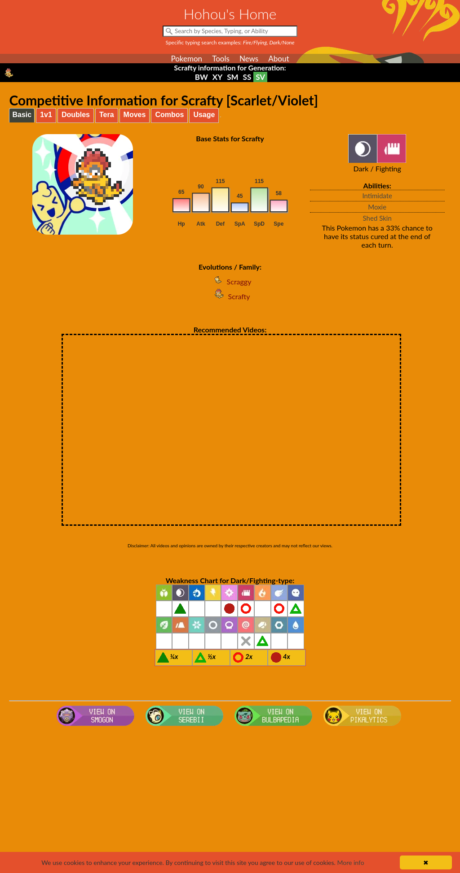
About (278, 58)
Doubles (76, 114)
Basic (21, 114)
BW (201, 77)
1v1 (46, 114)
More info (350, 862)
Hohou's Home (230, 13)
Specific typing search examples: (230, 42)
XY (217, 77)
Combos (169, 114)
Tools (221, 58)
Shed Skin (377, 218)
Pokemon (186, 58)
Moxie (377, 207)
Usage (204, 114)
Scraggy (230, 281)
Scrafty (230, 296)
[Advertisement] (230, 801)
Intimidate (377, 196)
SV (260, 77)
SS (247, 77)
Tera (106, 114)
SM (232, 77)
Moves (135, 114)
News (248, 58)
